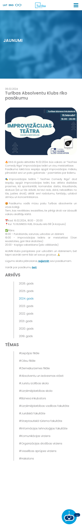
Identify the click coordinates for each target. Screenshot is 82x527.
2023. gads (26, 306)
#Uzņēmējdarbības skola (35, 391)
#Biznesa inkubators (32, 398)
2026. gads (26, 283)
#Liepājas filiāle (29, 353)
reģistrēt (43, 261)
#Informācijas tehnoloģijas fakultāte (43, 428)
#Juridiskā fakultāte (32, 413)
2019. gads (26, 336)
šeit (34, 267)
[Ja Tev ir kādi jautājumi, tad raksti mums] (71, 516)
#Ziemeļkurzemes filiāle (34, 368)
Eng (11, 5)
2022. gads (26, 314)
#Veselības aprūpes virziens (37, 451)
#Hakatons (26, 459)
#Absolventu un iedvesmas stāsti (41, 376)
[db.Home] (40, 5)
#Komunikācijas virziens (34, 436)
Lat (5, 5)
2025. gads (26, 291)
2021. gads (26, 321)
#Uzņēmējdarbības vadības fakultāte (44, 406)
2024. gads (26, 299)
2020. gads (26, 329)
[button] (75, 5)
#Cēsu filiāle (27, 361)
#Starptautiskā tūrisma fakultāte (40, 421)
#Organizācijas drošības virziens (40, 443)
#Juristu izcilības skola (34, 383)
